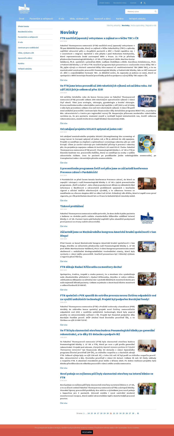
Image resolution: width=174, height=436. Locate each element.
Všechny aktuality (113, 25)
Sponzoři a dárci (102, 18)
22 (114, 413)
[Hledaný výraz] (139, 11)
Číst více (63, 80)
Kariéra (119, 18)
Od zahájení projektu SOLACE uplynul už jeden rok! (91, 129)
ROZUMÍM (87, 432)
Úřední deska (104, 3)
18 (101, 413)
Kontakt (133, 3)
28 (133, 413)
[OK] (155, 11)
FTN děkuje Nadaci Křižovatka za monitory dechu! (91, 267)
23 (117, 413)
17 (98, 413)
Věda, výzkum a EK (79, 18)
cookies (136, 427)
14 (89, 413)
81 (138, 413)
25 (123, 413)
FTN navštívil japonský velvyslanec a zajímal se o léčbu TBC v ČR (99, 38)
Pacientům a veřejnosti (41, 18)
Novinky (126, 25)
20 (108, 413)
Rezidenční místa (119, 3)
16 (95, 413)
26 (127, 413)
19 (104, 413)
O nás (61, 18)
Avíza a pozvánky (137, 25)
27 (130, 413)
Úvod (21, 18)
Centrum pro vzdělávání (28, 47)
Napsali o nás (151, 25)
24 (120, 413)
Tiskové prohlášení (72, 206)
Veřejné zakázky (137, 18)
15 (92, 413)
